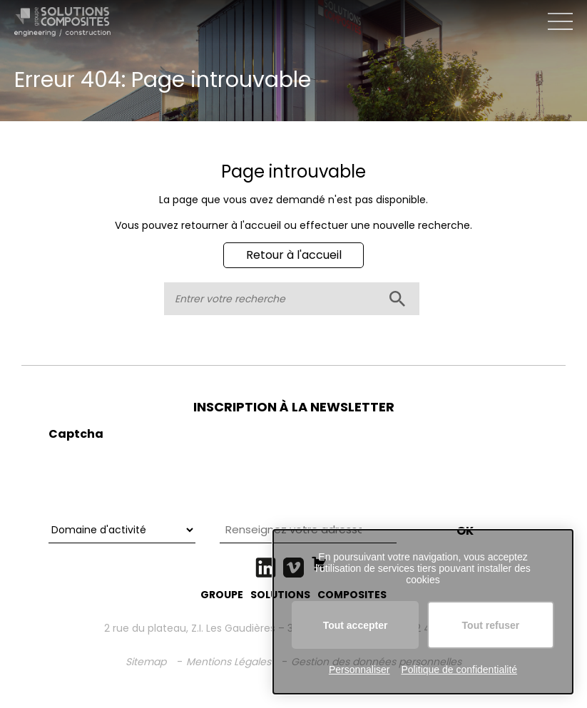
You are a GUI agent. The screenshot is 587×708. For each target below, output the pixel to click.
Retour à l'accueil (294, 255)
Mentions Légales (228, 662)
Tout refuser (491, 625)
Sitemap (146, 662)
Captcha (76, 434)
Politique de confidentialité (459, 669)
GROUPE (221, 595)
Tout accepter (355, 625)
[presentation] (157, 476)
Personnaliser (359, 669)
